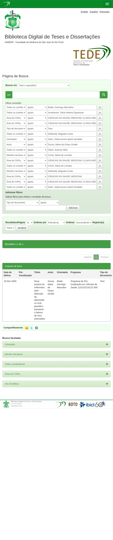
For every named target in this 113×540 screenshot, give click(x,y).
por (8, 95)
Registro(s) (98, 222)
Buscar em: (11, 85)
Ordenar (70, 222)
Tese (102, 281)
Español (94, 11)
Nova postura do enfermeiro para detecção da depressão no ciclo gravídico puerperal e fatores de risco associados (39, 300)
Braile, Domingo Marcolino (61, 284)
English (84, 11)
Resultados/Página (15, 222)
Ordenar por (40, 222)
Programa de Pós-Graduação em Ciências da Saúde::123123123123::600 (84, 284)
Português (104, 11)
